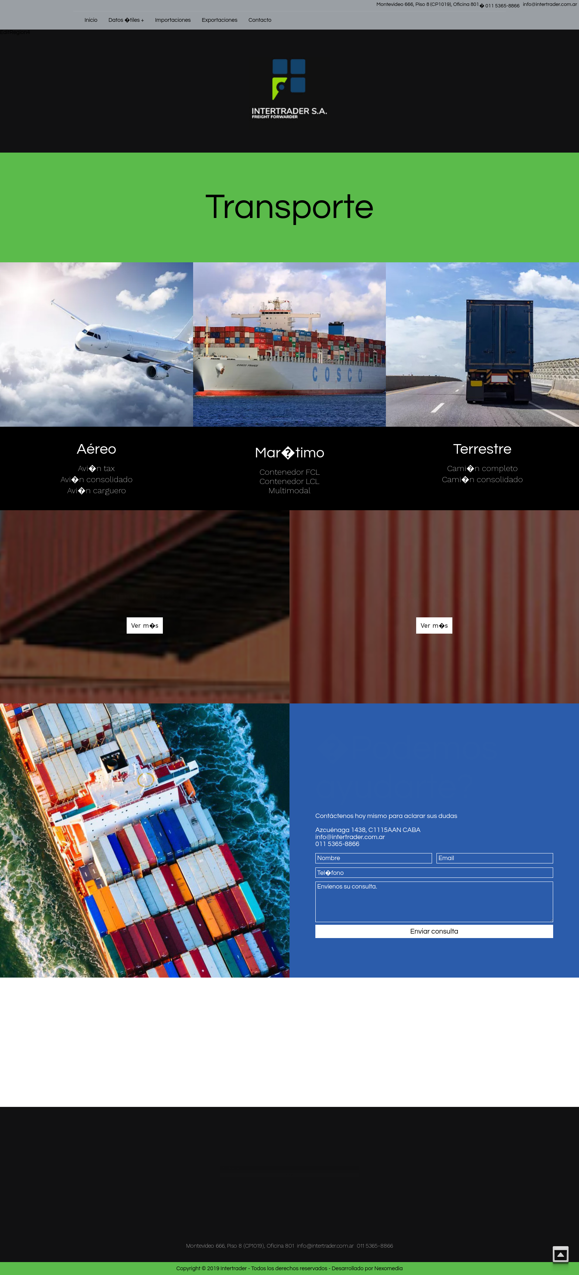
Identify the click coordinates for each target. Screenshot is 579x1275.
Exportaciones (219, 20)
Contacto (260, 20)
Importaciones (173, 20)
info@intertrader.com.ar (550, 4)
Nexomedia (388, 1268)
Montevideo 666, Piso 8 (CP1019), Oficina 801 (427, 4)
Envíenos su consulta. (434, 902)
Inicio (91, 20)
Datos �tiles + (126, 20)
